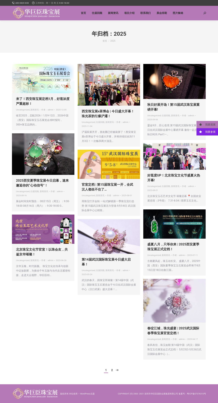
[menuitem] (83, 13)
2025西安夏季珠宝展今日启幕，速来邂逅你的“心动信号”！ (42, 183)
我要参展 (206, 131)
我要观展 (206, 124)
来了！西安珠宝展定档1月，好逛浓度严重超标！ (43, 101)
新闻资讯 (34, 109)
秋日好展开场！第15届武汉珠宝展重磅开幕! (173, 107)
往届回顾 (100, 122)
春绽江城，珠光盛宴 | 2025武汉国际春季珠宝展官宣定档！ (173, 330)
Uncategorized (22, 109)
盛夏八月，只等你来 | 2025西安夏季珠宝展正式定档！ (173, 246)
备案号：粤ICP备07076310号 (192, 394)
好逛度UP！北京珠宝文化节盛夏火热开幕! (173, 177)
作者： (47, 109)
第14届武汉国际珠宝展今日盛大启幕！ (106, 262)
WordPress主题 (87, 394)
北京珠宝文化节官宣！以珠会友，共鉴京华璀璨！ (42, 252)
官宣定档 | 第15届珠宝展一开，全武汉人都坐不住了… (107, 187)
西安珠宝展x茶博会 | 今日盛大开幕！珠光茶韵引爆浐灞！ (108, 113)
